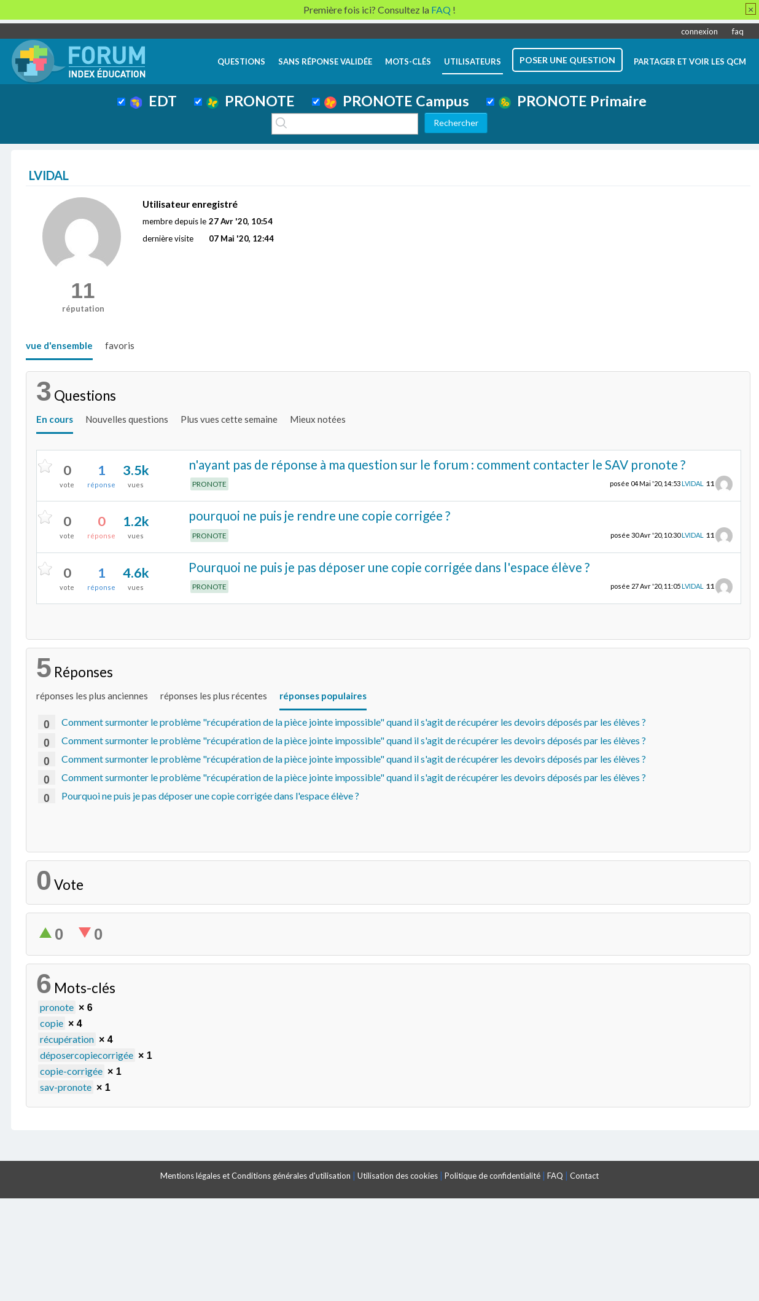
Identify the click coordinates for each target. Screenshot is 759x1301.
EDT (153, 100)
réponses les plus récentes (213, 695)
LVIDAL (693, 483)
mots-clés (408, 61)
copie (51, 1023)
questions (241, 61)
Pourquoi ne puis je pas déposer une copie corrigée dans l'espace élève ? (389, 567)
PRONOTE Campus (396, 100)
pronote (57, 1007)
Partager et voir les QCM (690, 61)
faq (738, 31)
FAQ (555, 1176)
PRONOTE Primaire (573, 100)
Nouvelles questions (126, 419)
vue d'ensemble (59, 345)
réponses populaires (323, 695)
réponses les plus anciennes (92, 695)
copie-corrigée (71, 1071)
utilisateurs (472, 61)
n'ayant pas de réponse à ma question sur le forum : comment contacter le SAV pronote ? (437, 464)
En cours (54, 419)
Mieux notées (318, 419)
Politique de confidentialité (492, 1176)
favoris (119, 345)
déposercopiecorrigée (86, 1055)
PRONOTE (250, 100)
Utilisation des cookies (397, 1176)
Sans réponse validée (325, 61)
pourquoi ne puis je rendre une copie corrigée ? (319, 515)
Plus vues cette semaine (229, 419)
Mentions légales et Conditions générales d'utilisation (255, 1176)
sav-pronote (65, 1087)
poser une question (567, 60)
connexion (699, 31)
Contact (584, 1176)
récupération (67, 1039)
